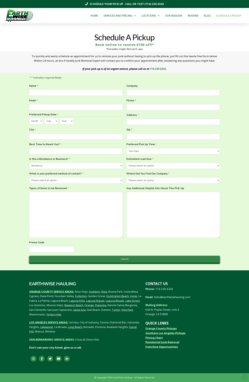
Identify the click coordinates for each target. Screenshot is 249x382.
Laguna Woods (115, 301)
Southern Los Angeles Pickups (165, 333)
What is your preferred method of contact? (56, 174)
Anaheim (94, 291)
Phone (131, 100)
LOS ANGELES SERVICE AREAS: (48, 322)
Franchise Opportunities (161, 347)
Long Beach (75, 327)
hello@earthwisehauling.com (172, 297)
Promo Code (36, 242)
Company (132, 86)
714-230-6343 (158, 69)
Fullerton (81, 296)
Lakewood (46, 327)
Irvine (133, 296)
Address (132, 115)
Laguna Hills (77, 301)
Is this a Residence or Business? (49, 159)
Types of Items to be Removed (49, 188)
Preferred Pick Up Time (141, 144)
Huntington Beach (117, 296)
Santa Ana (79, 310)
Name (33, 86)
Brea (104, 291)
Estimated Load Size (139, 159)
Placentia (100, 305)
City (32, 130)
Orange (89, 305)
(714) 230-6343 (154, 4)
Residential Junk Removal (162, 342)
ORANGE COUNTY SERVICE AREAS (51, 291)
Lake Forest (132, 301)
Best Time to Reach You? (45, 144)
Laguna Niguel (95, 301)
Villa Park (127, 310)
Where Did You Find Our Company (147, 174)
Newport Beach (73, 305)
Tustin (116, 310)
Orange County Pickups (161, 328)
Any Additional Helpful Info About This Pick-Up (155, 188)
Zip (129, 130)
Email (33, 100)
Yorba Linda (53, 314)
